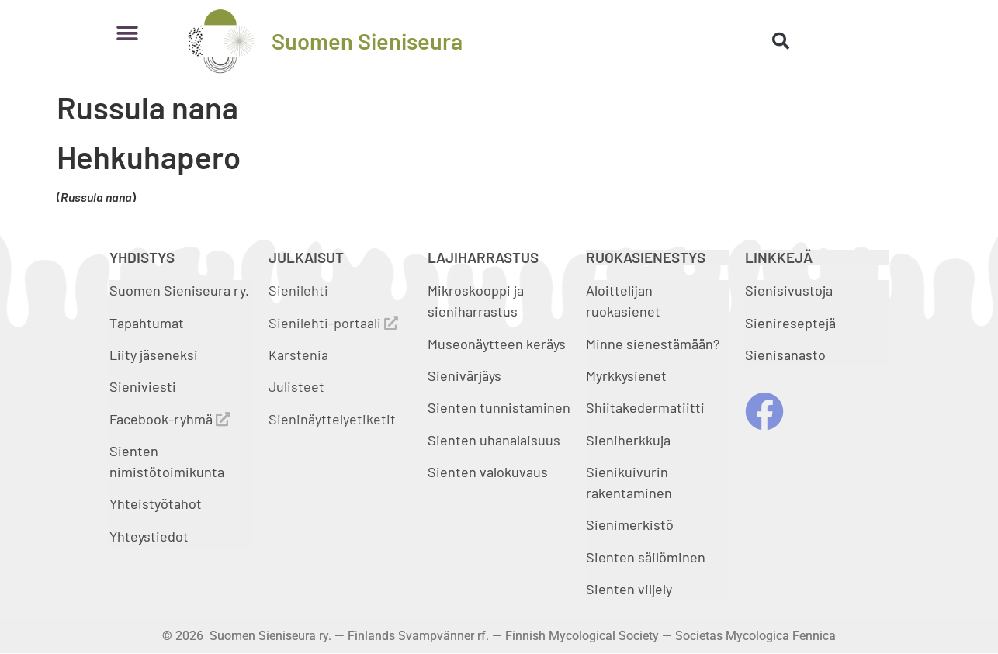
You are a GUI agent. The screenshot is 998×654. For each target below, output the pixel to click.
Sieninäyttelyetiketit (332, 418)
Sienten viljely (629, 588)
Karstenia (298, 354)
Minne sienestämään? (652, 343)
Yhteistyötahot (155, 503)
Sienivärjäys (464, 375)
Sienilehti (298, 290)
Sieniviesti (144, 386)
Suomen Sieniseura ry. (179, 290)
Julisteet (296, 386)
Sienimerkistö (630, 524)
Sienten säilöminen (645, 557)
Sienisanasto (785, 354)
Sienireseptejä (790, 322)
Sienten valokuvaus (488, 471)
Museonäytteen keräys (497, 343)
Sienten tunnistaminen (499, 407)
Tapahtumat (146, 322)
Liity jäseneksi (153, 354)
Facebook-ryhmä (169, 418)
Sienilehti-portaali (333, 322)
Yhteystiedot (149, 536)
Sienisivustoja (789, 290)
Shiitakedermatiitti (645, 407)
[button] (126, 33)
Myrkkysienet (626, 375)
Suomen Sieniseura (367, 40)
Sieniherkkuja (628, 439)
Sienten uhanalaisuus (494, 439)
